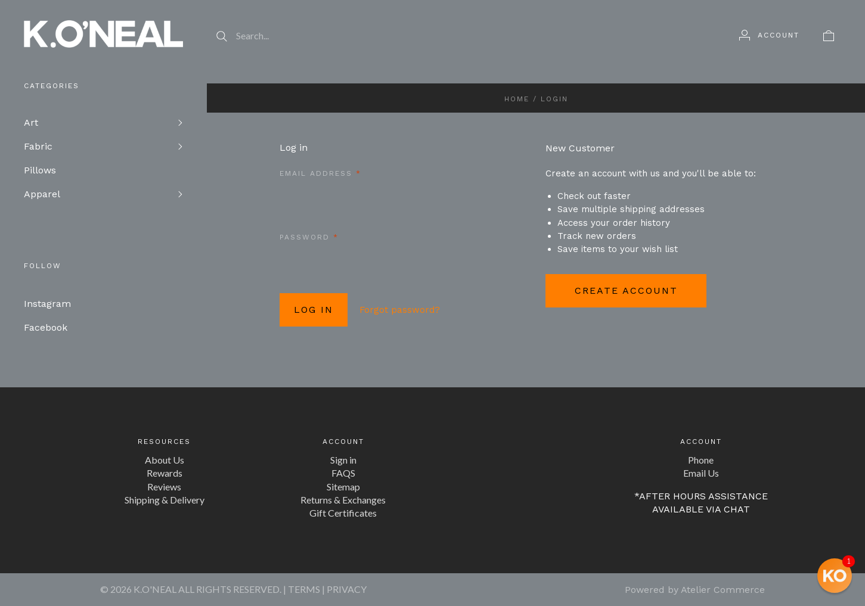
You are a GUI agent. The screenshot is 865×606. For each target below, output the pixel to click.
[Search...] (461, 35)
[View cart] (828, 35)
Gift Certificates (343, 512)
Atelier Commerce (723, 589)
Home (516, 99)
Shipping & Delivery (164, 499)
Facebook (45, 327)
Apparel (42, 194)
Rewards (164, 472)
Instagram (47, 303)
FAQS (343, 472)
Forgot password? (399, 309)
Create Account (626, 290)
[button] (834, 575)
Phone (701, 459)
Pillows (40, 170)
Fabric (38, 146)
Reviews (164, 486)
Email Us (701, 472)
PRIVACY (347, 589)
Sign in (343, 459)
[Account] (769, 35)
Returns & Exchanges (343, 499)
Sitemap (343, 486)
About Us (164, 459)
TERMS (304, 589)
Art (31, 122)
